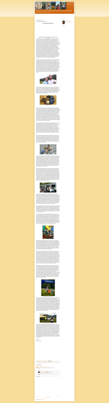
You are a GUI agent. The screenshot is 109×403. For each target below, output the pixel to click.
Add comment (38, 376)
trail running (47, 362)
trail (45, 362)
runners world (38, 362)
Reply (39, 374)
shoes (44, 362)
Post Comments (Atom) (41, 399)
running (40, 362)
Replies (40, 370)
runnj (41, 362)
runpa (43, 362)
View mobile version (48, 397)
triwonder (50, 362)
